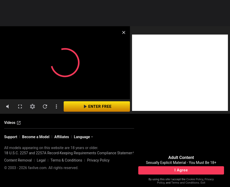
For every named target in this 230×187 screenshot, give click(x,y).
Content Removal (18, 160)
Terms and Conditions (185, 182)
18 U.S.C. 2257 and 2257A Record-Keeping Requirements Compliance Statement (69, 153)
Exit (203, 182)
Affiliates (61, 137)
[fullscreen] (20, 106)
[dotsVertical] (56, 106)
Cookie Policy (194, 179)
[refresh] (45, 106)
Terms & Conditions (66, 160)
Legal (41, 160)
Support (10, 137)
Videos (12, 123)
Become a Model (35, 137)
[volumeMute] (7, 106)
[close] (124, 32)
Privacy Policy (98, 160)
